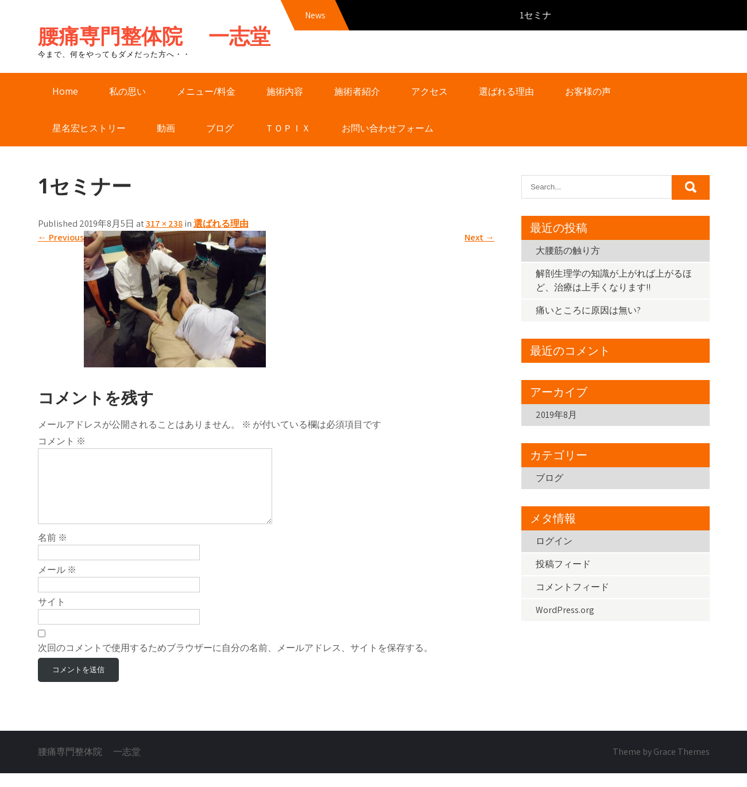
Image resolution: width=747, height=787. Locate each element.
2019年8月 (556, 415)
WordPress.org (565, 610)
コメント (62, 441)
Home (65, 91)
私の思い (127, 91)
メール (57, 583)
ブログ (220, 128)
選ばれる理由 (506, 91)
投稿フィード (563, 564)
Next (479, 237)
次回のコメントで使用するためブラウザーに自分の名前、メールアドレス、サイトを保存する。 (235, 662)
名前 (52, 551)
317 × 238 (164, 224)
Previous (61, 237)
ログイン (554, 541)
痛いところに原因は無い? (588, 310)
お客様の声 (588, 91)
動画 (166, 128)
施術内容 (284, 91)
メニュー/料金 (206, 91)
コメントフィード (572, 587)
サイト (51, 616)
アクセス (429, 91)
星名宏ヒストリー (89, 128)
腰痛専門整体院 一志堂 (154, 36)
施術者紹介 (357, 91)
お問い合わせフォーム (388, 128)
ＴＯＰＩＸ (288, 128)
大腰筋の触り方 (568, 251)
